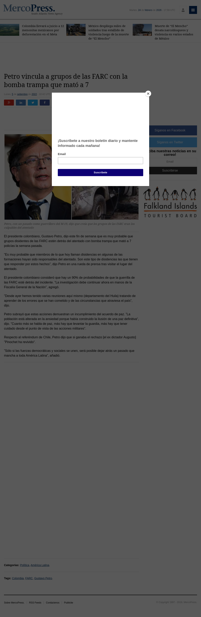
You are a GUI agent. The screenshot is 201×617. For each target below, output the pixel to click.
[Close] (148, 94)
